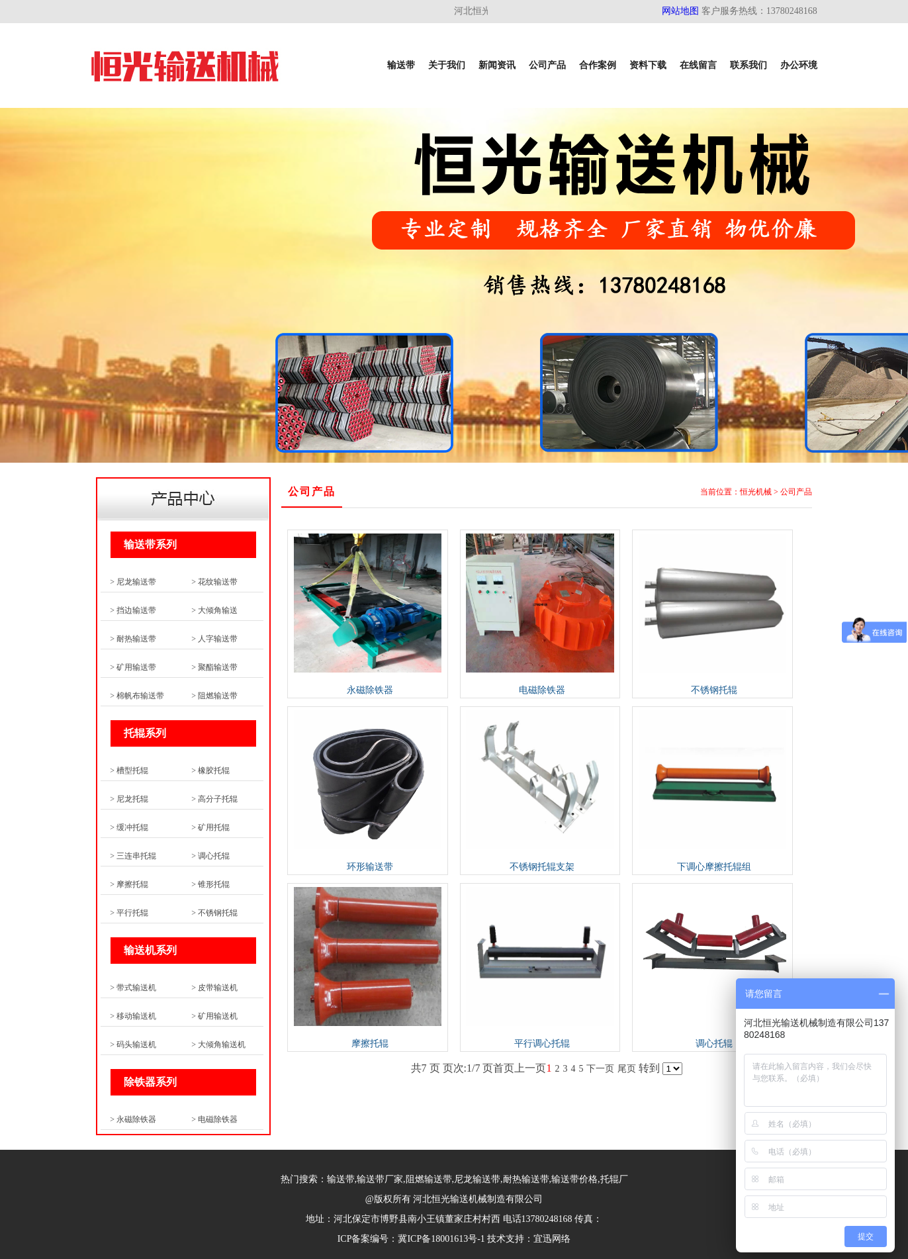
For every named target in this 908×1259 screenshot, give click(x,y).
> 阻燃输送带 (214, 695)
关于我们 (446, 65)
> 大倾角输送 (214, 610)
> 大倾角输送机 (218, 1044)
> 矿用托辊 (210, 827)
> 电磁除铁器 (214, 1119)
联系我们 (748, 65)
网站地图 (680, 11)
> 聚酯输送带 (214, 667)
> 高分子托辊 (214, 799)
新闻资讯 (497, 65)
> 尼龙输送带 (133, 581)
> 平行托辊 (129, 912)
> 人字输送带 (214, 638)
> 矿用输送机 (214, 1016)
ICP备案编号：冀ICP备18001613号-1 (411, 1239)
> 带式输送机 (133, 987)
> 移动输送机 (133, 1016)
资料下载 (647, 65)
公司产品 (547, 65)
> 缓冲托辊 (129, 827)
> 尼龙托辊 (129, 799)
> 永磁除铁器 (133, 1119)
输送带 (401, 65)
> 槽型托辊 (129, 770)
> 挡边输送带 (133, 610)
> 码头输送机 (133, 1044)
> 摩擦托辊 (129, 884)
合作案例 (597, 65)
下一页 (600, 1069)
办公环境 (798, 65)
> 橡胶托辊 (210, 770)
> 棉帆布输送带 (137, 695)
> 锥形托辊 (210, 884)
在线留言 (698, 65)
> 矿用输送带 (133, 667)
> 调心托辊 (210, 856)
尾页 (626, 1069)
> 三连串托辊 (133, 856)
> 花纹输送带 (214, 581)
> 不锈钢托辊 (214, 912)
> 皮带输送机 (214, 987)
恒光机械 (756, 491)
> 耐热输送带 (133, 638)
